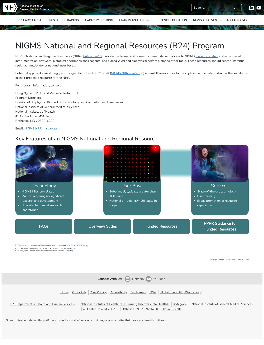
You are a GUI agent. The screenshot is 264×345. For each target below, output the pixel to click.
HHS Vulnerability (181, 292)
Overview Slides (102, 226)
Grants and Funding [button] (135, 20)
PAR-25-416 (92, 56)
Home (64, 292)
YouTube (159, 279)
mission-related (207, 56)
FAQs (44, 226)
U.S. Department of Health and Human (43, 304)
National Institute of (31, 5)
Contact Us (79, 292)
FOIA (152, 292)
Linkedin (138, 279)
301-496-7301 (172, 309)
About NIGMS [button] (237, 20)
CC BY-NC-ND (80, 245)
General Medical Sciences (35, 9)
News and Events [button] (206, 20)
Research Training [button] (64, 20)
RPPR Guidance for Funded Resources (220, 226)
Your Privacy (98, 292)
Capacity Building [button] (99, 20)
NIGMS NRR (127, 73)
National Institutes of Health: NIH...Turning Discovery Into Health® (125, 304)
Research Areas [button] (30, 20)
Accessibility (118, 292)
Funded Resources (161, 226)
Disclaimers (138, 292)
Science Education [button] (172, 20)
